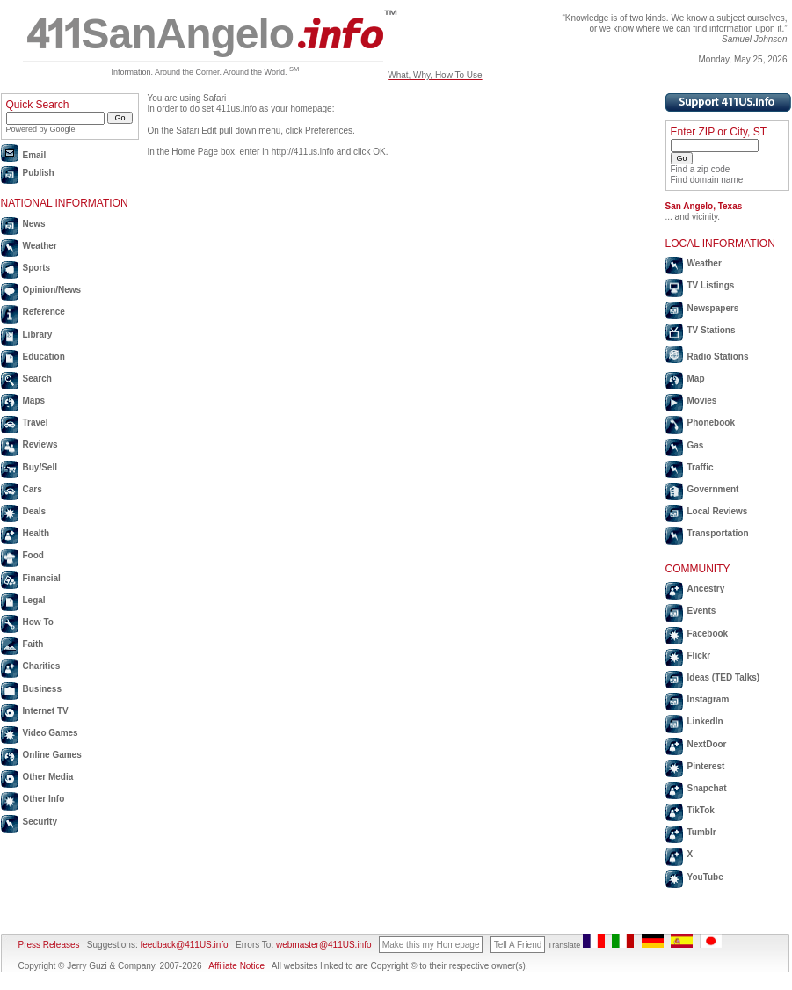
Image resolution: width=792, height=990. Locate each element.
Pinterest (706, 766)
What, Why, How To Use (435, 75)
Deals (35, 511)
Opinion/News (52, 290)
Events (701, 610)
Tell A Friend (517, 945)
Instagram (708, 699)
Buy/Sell (40, 467)
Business (42, 689)
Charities (42, 666)
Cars (32, 489)
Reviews (40, 444)
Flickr (699, 655)
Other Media (48, 777)
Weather (40, 246)
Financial (42, 578)
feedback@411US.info (183, 945)
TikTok (701, 810)
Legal (34, 600)
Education (44, 356)
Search (37, 378)
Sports (37, 268)
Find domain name (707, 180)
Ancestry (706, 588)
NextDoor (707, 744)
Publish (38, 173)
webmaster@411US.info (324, 945)
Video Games (50, 733)
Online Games (52, 755)
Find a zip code (700, 169)
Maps (34, 400)
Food (33, 555)
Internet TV (46, 711)
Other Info (44, 799)
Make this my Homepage (431, 945)
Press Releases (49, 945)
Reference (44, 312)
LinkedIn (705, 721)
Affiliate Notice (236, 966)
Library (38, 334)
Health (36, 533)
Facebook (708, 633)
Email (35, 155)
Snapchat (707, 788)
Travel (35, 422)
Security (40, 821)
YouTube (705, 877)
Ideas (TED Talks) (723, 677)
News (34, 224)
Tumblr (701, 832)
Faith (33, 644)
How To (38, 622)
